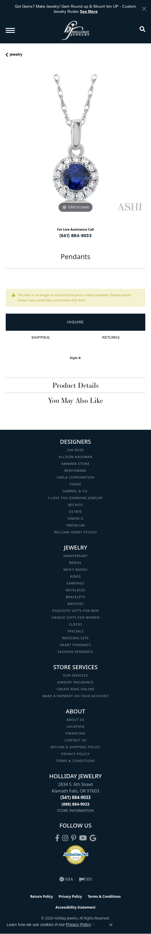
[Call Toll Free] (76, 804)
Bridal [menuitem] (75, 562)
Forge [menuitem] (75, 484)
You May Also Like (75, 400)
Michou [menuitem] (75, 505)
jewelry (16, 54)
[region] (75, 144)
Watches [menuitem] (75, 604)
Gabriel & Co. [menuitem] (75, 491)
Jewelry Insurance (75, 682)
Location (75, 726)
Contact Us (75, 740)
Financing (75, 733)
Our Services (75, 675)
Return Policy (41, 896)
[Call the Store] (76, 797)
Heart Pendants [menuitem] (75, 645)
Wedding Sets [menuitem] (75, 638)
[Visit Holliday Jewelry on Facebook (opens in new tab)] (57, 838)
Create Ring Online (75, 689)
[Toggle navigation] (10, 30)
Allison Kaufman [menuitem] (75, 457)
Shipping (40, 337)
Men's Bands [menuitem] (75, 569)
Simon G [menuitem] (75, 518)
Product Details (75, 385)
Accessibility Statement (75, 907)
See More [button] (89, 11)
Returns (111, 337)
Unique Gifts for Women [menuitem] (75, 617)
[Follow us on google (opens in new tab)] (93, 838)
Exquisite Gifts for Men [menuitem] (75, 610)
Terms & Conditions (75, 761)
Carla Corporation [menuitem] (75, 477)
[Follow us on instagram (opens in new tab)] (65, 838)
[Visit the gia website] (66, 879)
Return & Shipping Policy (75, 747)
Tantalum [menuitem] (75, 525)
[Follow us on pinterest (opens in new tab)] (73, 838)
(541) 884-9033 (75, 235)
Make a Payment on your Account (76, 696)
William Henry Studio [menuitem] (75, 532)
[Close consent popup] (111, 925)
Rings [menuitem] (75, 576)
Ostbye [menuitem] (75, 511)
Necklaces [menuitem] (76, 590)
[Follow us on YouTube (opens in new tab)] (83, 838)
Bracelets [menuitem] (75, 597)
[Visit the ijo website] (85, 879)
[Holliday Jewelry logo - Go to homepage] (75, 30)
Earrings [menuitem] (75, 583)
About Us (75, 719)
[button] (142, 30)
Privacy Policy (75, 754)
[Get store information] (75, 810)
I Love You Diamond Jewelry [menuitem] (75, 498)
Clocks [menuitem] (75, 624)
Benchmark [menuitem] (76, 470)
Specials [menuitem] (75, 631)
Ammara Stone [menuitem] (75, 463)
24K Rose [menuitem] (75, 450)
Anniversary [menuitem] (75, 556)
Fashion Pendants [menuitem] (75, 651)
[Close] (144, 8)
